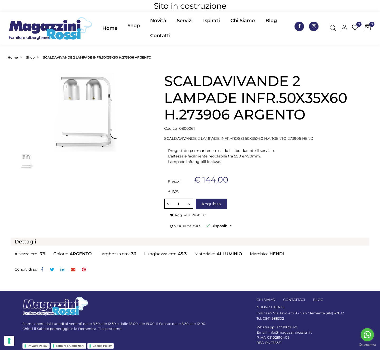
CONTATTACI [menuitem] (294, 300)
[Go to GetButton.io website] (367, 344)
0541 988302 (273, 318)
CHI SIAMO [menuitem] (265, 300)
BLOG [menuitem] (318, 300)
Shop (133, 25)
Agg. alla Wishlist (188, 215)
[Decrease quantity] (168, 204)
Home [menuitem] (109, 28)
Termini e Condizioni (70, 345)
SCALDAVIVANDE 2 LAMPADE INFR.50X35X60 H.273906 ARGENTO (97, 57)
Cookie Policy (102, 345)
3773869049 (286, 327)
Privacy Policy (38, 345)
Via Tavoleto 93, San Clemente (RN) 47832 (308, 313)
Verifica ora (185, 226)
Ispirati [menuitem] (211, 20)
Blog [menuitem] (271, 20)
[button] (85, 112)
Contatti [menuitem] (160, 36)
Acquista (211, 203)
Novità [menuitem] (158, 20)
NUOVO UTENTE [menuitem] (270, 307)
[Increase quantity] (189, 204)
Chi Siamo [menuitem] (242, 20)
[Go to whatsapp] (367, 334)
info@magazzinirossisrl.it (290, 332)
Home (13, 57)
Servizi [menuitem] (185, 20)
